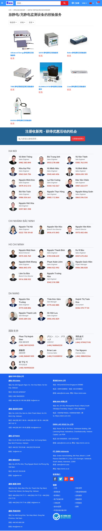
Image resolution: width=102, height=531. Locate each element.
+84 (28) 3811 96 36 (19, 420)
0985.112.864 (53, 197)
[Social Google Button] (66, 478)
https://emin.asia (80, 392)
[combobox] (37, 3)
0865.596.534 (81, 197)
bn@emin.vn (17, 451)
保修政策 (78, 498)
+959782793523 (62, 412)
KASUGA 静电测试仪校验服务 (21, 120)
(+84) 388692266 (83, 355)
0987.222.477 (81, 185)
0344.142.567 (53, 185)
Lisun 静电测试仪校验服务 (77, 86)
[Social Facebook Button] (55, 478)
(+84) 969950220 (26, 367)
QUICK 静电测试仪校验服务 (49, 53)
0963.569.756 (25, 174)
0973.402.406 (81, 232)
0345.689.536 (25, 318)
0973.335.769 (25, 255)
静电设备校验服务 (19, 10)
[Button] (2, 3)
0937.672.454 (81, 255)
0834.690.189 (81, 174)
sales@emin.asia (63, 392)
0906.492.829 (53, 318)
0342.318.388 (53, 282)
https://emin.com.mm (63, 415)
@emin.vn (18, 475)
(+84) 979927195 (83, 342)
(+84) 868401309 (26, 355)
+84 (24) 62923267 (19, 391)
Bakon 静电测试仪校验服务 (77, 53)
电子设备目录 (58, 498)
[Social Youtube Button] (72, 478)
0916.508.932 (25, 279)
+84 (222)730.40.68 (33, 447)
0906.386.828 (81, 267)
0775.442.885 (53, 304)
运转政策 (78, 495)
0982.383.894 (25, 162)
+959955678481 (75, 412)
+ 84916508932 (62, 388)
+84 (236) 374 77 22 (34, 495)
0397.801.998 (25, 208)
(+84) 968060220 (54, 345)
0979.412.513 (25, 185)
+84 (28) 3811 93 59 (34, 420)
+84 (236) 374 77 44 (19, 502)
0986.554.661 (25, 197)
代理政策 (78, 502)
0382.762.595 (81, 162)
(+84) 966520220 (18, 396)
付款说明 (78, 487)
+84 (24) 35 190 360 (19, 400)
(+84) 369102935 (26, 345)
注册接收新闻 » (78, 138)
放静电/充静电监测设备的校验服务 (39, 10)
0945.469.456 (53, 174)
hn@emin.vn (35, 400)
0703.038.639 (53, 255)
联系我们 (56, 495)
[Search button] (64, 3)
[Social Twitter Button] (60, 478)
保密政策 (56, 491)
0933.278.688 (53, 162)
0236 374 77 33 (82, 307)
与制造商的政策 (81, 491)
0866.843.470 (25, 267)
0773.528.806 (25, 307)
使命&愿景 (57, 506)
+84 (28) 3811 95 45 (19, 427)
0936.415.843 (53, 232)
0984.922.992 (53, 267)
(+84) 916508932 (54, 355)
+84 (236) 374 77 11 (19, 495)
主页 (10, 10)
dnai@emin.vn (17, 526)
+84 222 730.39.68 (19, 447)
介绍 (55, 487)
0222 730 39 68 (26, 232)
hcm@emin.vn (36, 427)
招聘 (77, 506)
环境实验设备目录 (60, 510)
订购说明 (56, 502)
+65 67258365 (78, 388)
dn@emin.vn (35, 502)
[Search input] (37, 3)
